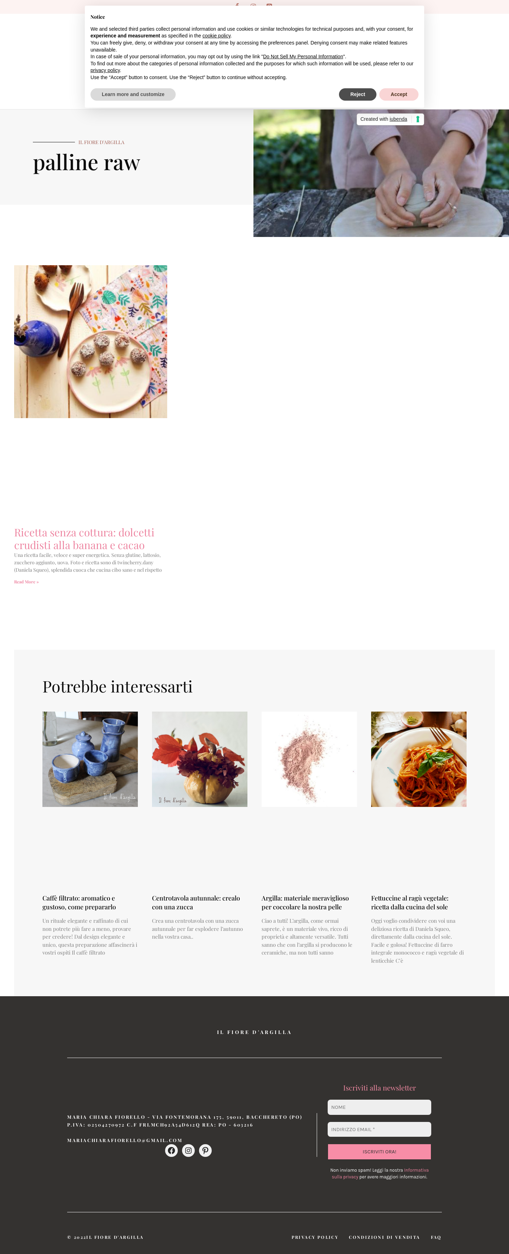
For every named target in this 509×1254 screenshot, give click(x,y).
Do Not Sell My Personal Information (303, 56)
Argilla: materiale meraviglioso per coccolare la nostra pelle (305, 902)
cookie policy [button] (216, 35)
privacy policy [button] (105, 70)
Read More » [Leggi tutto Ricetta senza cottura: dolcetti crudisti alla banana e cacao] (26, 581)
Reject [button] (357, 94)
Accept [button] (399, 94)
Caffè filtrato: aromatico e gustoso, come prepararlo (79, 902)
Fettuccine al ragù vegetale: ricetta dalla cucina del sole (410, 902)
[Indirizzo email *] (379, 1129)
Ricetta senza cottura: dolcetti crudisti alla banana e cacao (84, 538)
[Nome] (379, 1107)
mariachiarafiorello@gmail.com (124, 1140)
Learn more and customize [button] (133, 94)
